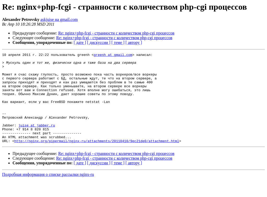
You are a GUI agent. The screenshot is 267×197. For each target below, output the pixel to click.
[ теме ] (117, 42)
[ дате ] (80, 42)
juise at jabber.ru (36, 140)
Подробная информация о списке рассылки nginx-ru (48, 192)
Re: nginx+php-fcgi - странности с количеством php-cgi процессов (116, 33)
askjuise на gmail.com (59, 19)
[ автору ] (133, 42)
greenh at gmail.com (113, 55)
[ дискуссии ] (98, 42)
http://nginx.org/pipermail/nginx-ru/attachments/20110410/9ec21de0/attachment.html (96, 159)
